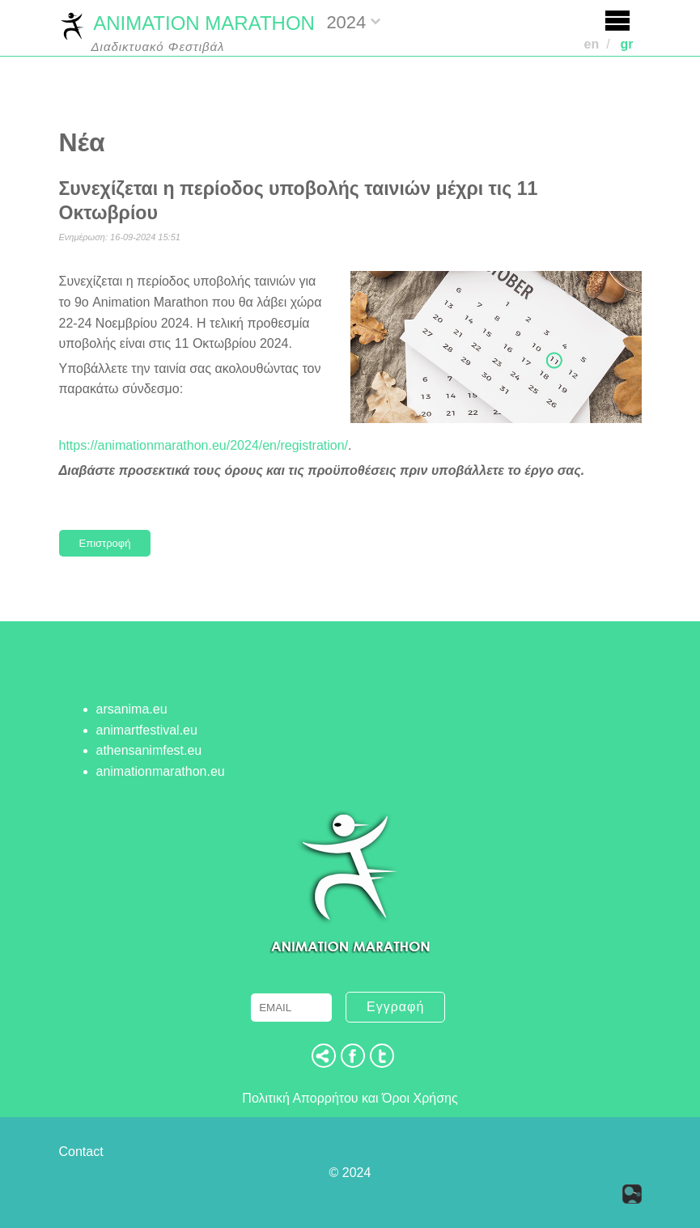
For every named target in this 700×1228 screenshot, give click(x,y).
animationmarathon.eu (160, 771)
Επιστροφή (105, 543)
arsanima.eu (132, 709)
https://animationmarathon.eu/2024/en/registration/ (204, 445)
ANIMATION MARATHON (187, 25)
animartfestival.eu (146, 730)
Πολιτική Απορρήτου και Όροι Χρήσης (349, 1098)
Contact (81, 1151)
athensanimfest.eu (149, 750)
